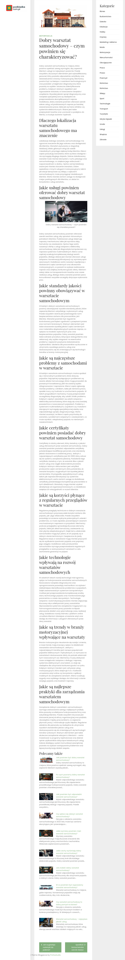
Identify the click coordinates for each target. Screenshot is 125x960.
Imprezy (103, 37)
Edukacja (104, 27)
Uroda (102, 124)
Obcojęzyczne (106, 62)
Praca (102, 68)
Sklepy (102, 93)
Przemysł (103, 78)
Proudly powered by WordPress (12, 951)
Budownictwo (105, 16)
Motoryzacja (45, 36)
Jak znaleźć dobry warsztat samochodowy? (67, 869)
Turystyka (104, 114)
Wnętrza (103, 134)
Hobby (102, 32)
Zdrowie (103, 139)
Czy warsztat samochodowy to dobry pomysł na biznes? (69, 903)
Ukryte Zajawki (106, 119)
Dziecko (103, 21)
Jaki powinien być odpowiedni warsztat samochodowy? (69, 795)
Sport (102, 98)
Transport (104, 109)
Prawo (102, 73)
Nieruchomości (106, 57)
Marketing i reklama (108, 42)
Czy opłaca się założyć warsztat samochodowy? (69, 815)
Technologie (105, 103)
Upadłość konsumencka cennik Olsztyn (77, 947)
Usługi (102, 129)
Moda (102, 47)
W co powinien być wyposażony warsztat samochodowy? (69, 886)
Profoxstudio (21, 955)
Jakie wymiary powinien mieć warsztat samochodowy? (68, 832)
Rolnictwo (104, 83)
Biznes (102, 11)
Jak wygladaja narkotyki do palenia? (49, 947)
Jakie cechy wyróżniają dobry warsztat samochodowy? (68, 852)
